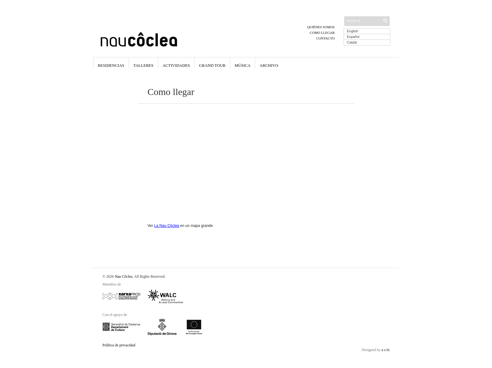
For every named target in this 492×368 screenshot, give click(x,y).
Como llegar (322, 32)
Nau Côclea (123, 276)
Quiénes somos (321, 27)
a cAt (386, 350)
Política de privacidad (119, 345)
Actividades (176, 65)
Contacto (325, 38)
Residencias (111, 65)
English (352, 31)
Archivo (268, 65)
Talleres (143, 65)
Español (353, 37)
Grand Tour (212, 65)
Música (243, 65)
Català (352, 42)
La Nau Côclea (166, 225)
